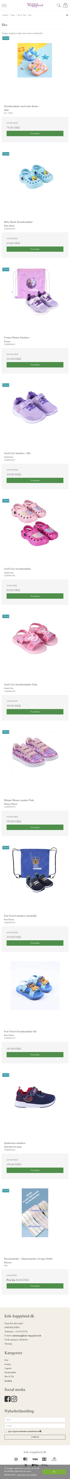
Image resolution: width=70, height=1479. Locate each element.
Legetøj (8, 1368)
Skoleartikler (10, 1372)
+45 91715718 (21, 1331)
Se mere (8, 1380)
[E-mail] (35, 1425)
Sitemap (8, 1343)
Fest (6, 1360)
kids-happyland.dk (35, 1452)
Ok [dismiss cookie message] (54, 1471)
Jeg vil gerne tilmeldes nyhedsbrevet (24, 1431)
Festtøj (8, 1364)
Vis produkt (35, 133)
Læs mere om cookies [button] (27, 1474)
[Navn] (35, 1419)
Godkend (35, 1437)
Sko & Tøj (9, 1376)
